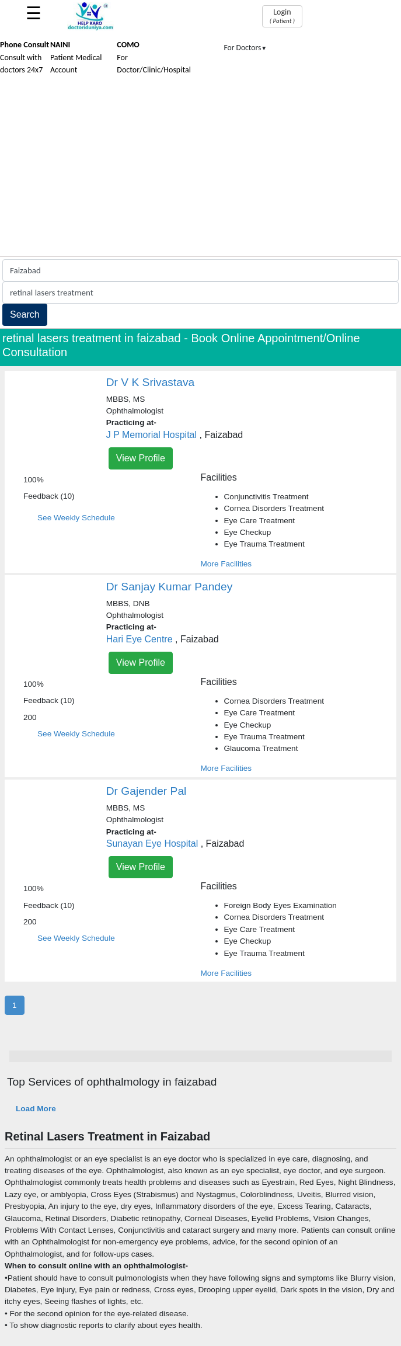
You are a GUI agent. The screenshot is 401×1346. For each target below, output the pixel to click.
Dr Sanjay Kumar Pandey (169, 586)
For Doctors (245, 48)
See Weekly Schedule (76, 517)
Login (282, 16)
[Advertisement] (200, 169)
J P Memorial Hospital (151, 435)
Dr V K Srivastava (150, 382)
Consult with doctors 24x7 (24, 57)
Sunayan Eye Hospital (152, 843)
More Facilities (226, 563)
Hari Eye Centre (139, 639)
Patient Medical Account (76, 57)
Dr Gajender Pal (146, 791)
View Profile (140, 458)
